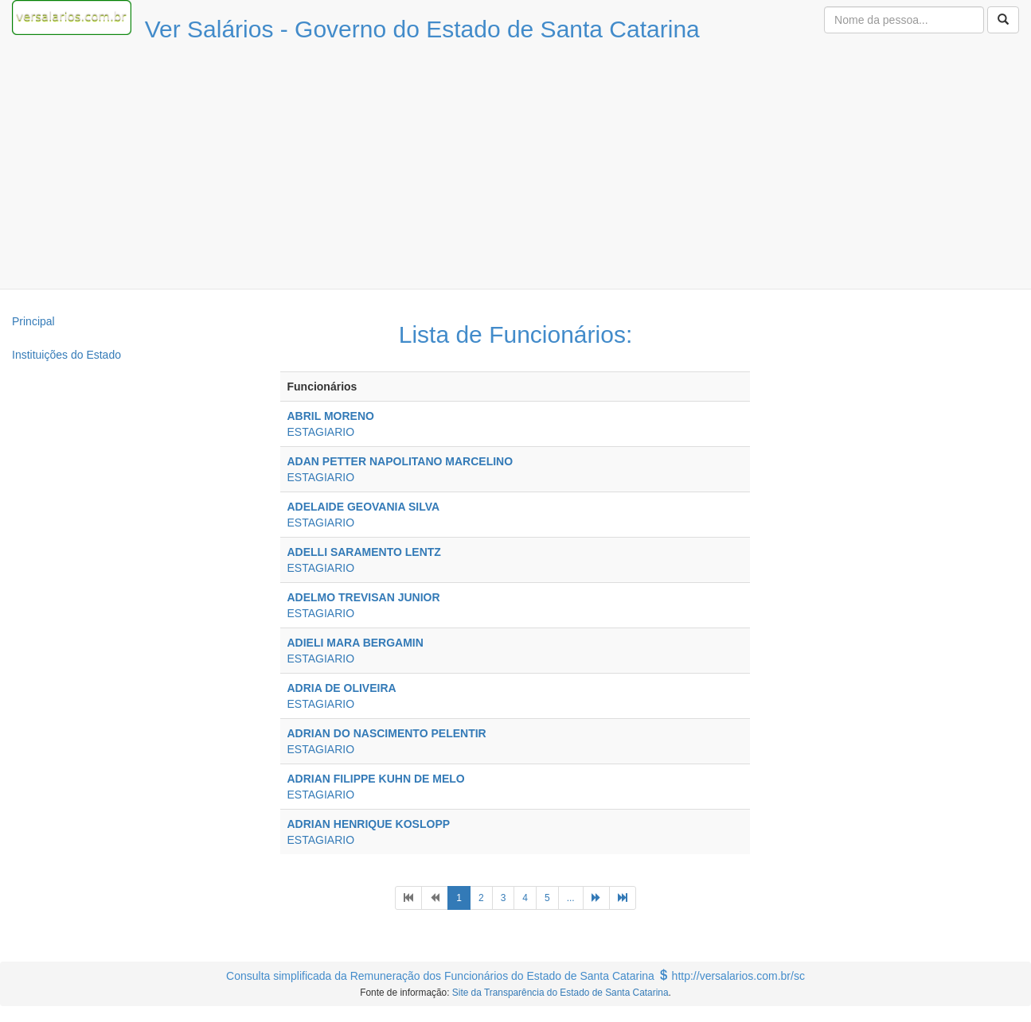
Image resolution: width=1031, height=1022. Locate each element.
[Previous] (408, 898)
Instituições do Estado (66, 354)
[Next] (596, 898)
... (571, 897)
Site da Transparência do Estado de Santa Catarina (560, 992)
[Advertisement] (516, 169)
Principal (33, 321)
